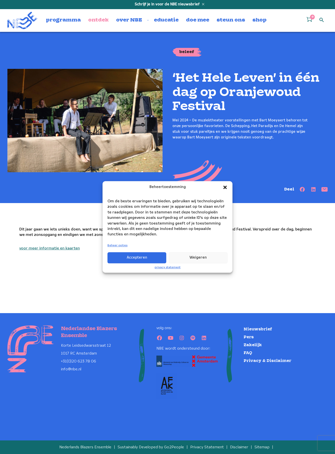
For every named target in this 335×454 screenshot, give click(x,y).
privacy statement (168, 267)
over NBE (129, 20)
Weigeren (198, 257)
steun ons (231, 20)
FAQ (248, 353)
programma (63, 20)
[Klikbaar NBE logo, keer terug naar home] (22, 20)
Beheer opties (117, 245)
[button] (225, 187)
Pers (249, 337)
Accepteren (137, 257)
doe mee (197, 20)
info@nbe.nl (71, 369)
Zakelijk (253, 345)
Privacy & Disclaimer (267, 361)
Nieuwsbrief (258, 329)
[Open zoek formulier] (322, 20)
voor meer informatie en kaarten (49, 248)
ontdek (98, 20)
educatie (166, 20)
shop (259, 20)
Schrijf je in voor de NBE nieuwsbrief (168, 4)
